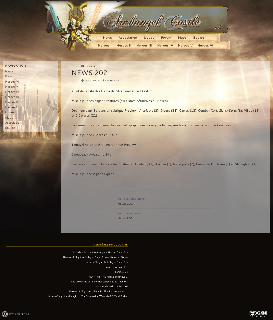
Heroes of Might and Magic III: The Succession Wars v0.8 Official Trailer (87, 296)
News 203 (165, 215)
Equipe (198, 37)
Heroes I (105, 45)
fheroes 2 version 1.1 (116, 266)
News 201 (165, 200)
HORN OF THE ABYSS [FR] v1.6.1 (108, 276)
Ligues (149, 37)
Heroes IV (165, 45)
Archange (112, 80)
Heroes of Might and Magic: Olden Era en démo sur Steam (95, 257)
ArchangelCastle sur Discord (112, 286)
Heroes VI (205, 45)
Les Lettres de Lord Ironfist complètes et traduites (99, 281)
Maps (182, 37)
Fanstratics (121, 271)
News (107, 37)
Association (128, 37)
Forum (166, 37)
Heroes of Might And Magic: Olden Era (106, 262)
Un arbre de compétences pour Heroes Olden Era (100, 252)
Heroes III (144, 45)
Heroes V (185, 45)
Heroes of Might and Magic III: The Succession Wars (98, 291)
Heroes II (123, 45)
